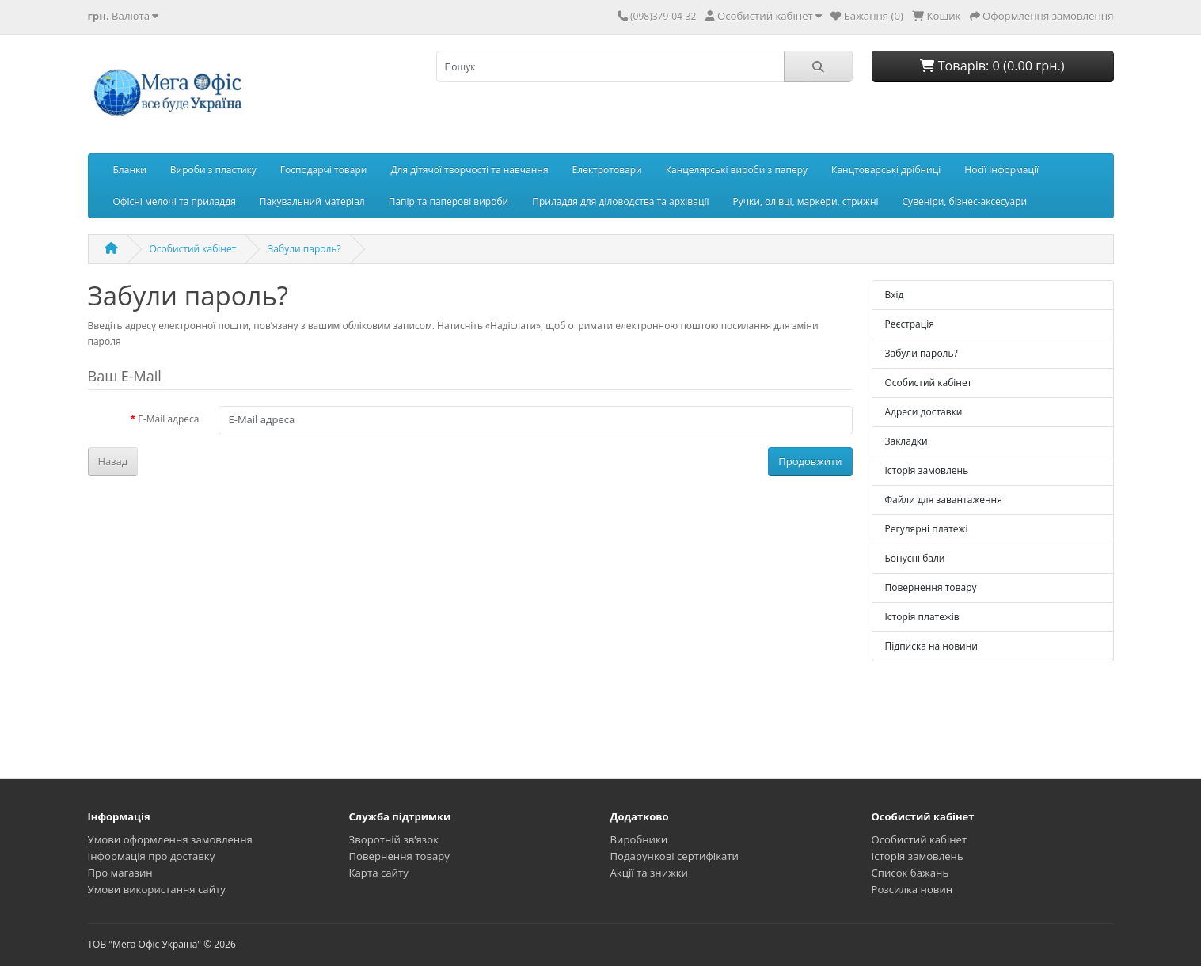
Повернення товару (931, 587)
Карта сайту (379, 873)
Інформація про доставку (151, 856)
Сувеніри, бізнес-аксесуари (965, 201)
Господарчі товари (323, 169)
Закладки (906, 441)
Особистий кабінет (193, 249)
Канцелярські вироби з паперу (737, 169)
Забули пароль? (304, 249)
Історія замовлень (927, 470)
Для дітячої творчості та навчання (469, 169)
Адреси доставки (924, 412)
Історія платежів (922, 616)
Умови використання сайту (157, 889)
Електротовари (607, 169)
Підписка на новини (931, 646)
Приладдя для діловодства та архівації (620, 201)
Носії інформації (1001, 169)
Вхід (894, 294)
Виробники (639, 839)
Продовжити (810, 461)
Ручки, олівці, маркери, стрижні (805, 201)
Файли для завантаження (943, 499)
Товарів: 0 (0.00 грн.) (992, 65)
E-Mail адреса (168, 419)
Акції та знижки (649, 873)
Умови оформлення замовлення (170, 839)
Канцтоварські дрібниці (886, 169)
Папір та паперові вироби (449, 201)
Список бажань (910, 873)
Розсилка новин (912, 889)
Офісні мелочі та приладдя (174, 201)
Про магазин (120, 873)
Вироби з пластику (213, 169)
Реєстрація (909, 324)
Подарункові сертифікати (674, 856)
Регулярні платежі (926, 529)
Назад (113, 461)
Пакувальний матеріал (312, 201)
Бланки (129, 169)
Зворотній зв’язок (394, 839)
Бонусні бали (915, 558)
